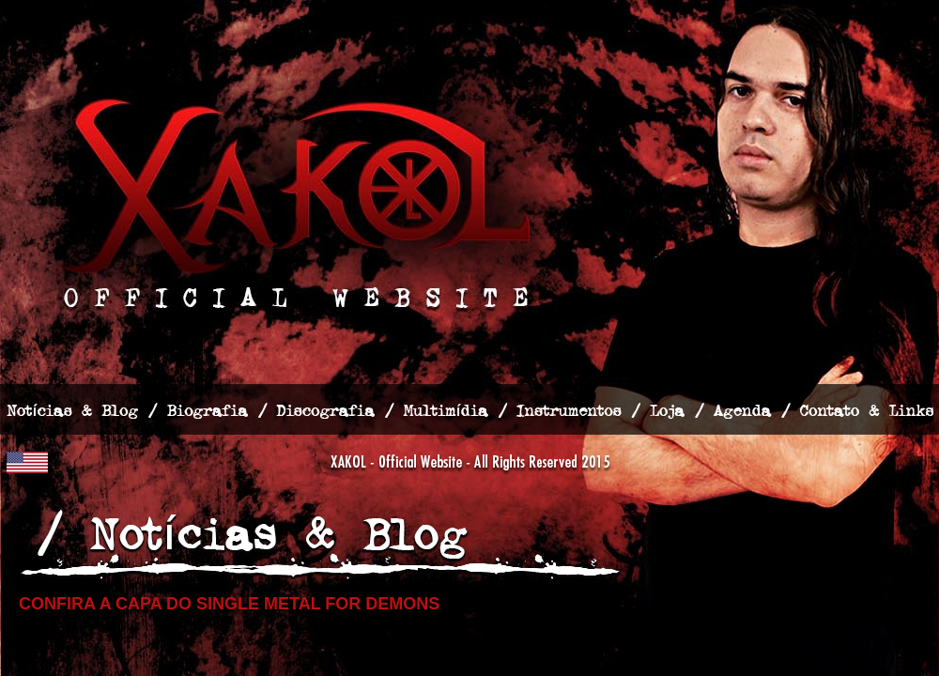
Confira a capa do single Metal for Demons (229, 603)
